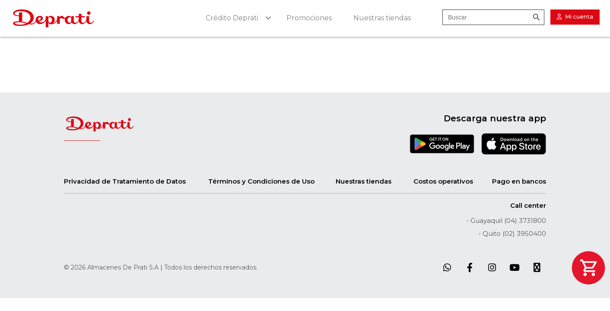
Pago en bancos (519, 181)
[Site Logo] (53, 18)
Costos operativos (443, 181)
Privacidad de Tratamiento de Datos (125, 181)
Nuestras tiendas (363, 181)
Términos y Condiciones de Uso (261, 181)
